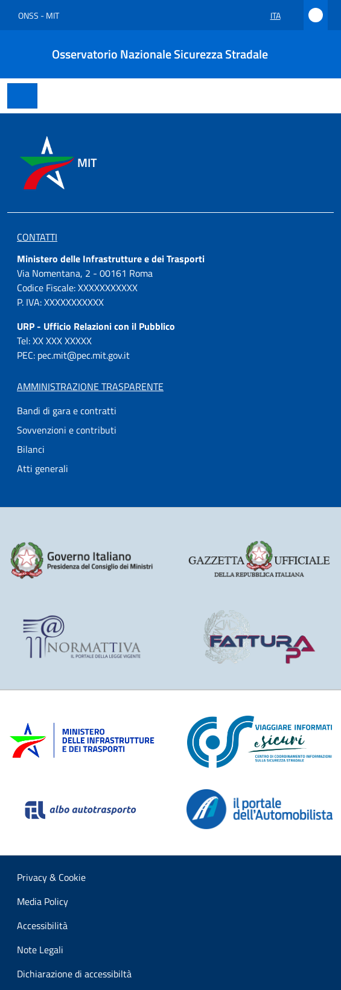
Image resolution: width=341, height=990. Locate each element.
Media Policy (42, 901)
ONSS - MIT (38, 15)
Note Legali (40, 949)
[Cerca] (315, 54)
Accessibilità (42, 925)
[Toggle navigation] (22, 96)
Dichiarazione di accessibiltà (74, 973)
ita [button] (282, 15)
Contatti (37, 237)
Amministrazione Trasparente (90, 386)
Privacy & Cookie (51, 877)
